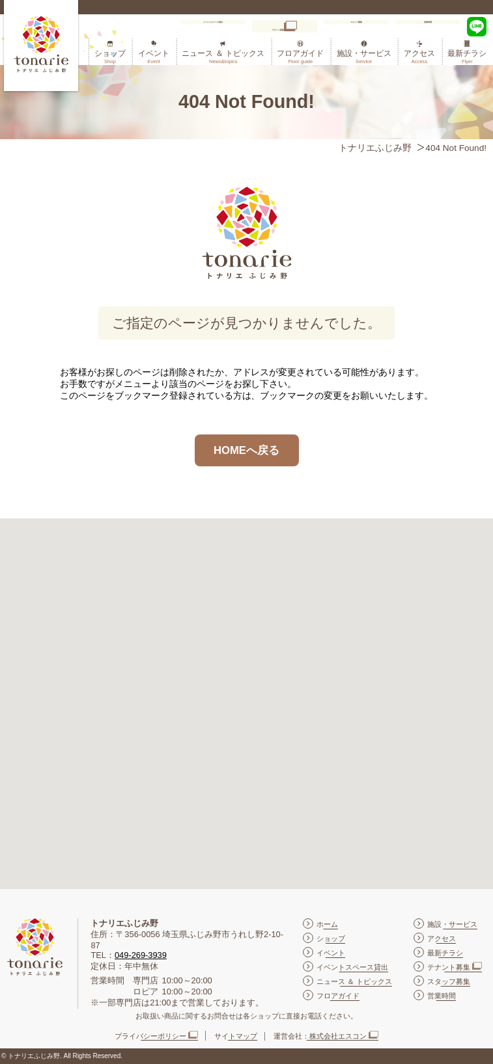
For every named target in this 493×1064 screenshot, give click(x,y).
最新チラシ (466, 56)
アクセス (419, 56)
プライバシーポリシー (150, 1036)
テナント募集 (277, 29)
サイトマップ (235, 1036)
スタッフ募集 (356, 26)
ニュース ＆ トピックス (223, 56)
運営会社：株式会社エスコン (320, 1036)
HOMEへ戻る (246, 450)
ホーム (327, 924)
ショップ (110, 56)
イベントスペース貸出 (210, 26)
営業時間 (428, 26)
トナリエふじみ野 (375, 148)
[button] (246, 692)
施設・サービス (364, 56)
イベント (153, 56)
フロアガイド (300, 56)
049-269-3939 (141, 955)
